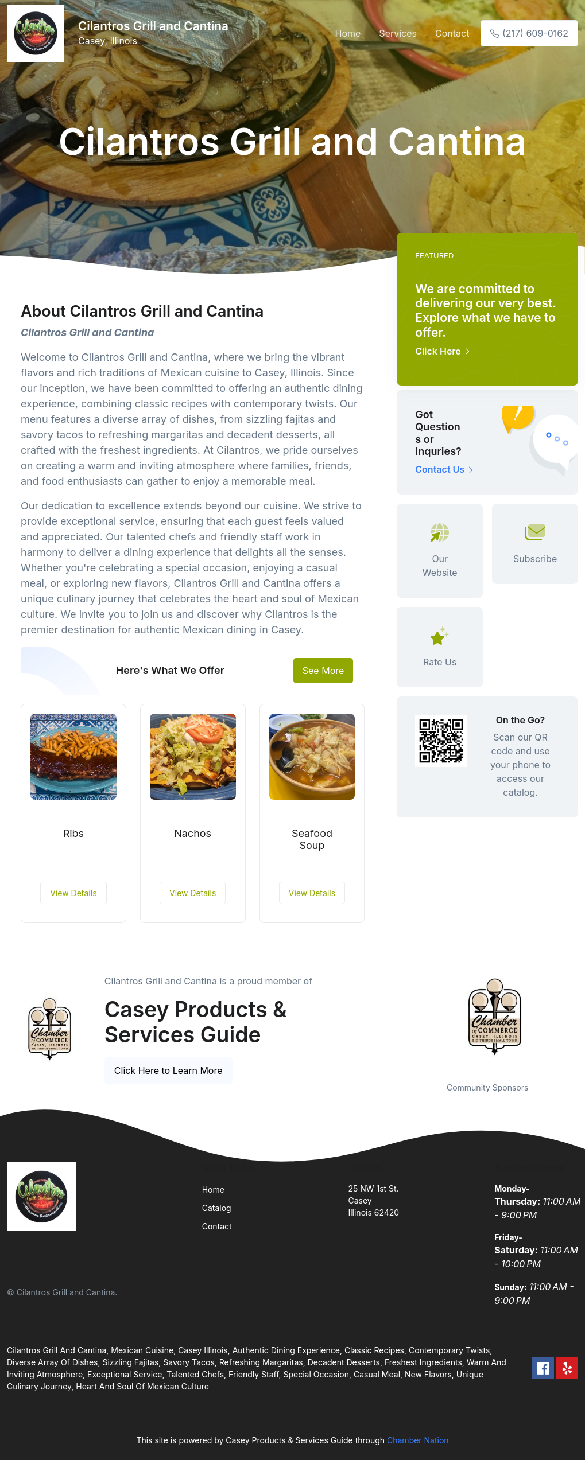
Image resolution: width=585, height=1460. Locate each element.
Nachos (192, 833)
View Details (73, 893)
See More (323, 670)
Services (398, 33)
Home (348, 33)
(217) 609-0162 (529, 33)
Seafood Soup (312, 839)
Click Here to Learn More (168, 1070)
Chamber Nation (418, 1440)
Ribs (73, 833)
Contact (452, 33)
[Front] (38, 33)
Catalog (216, 1208)
